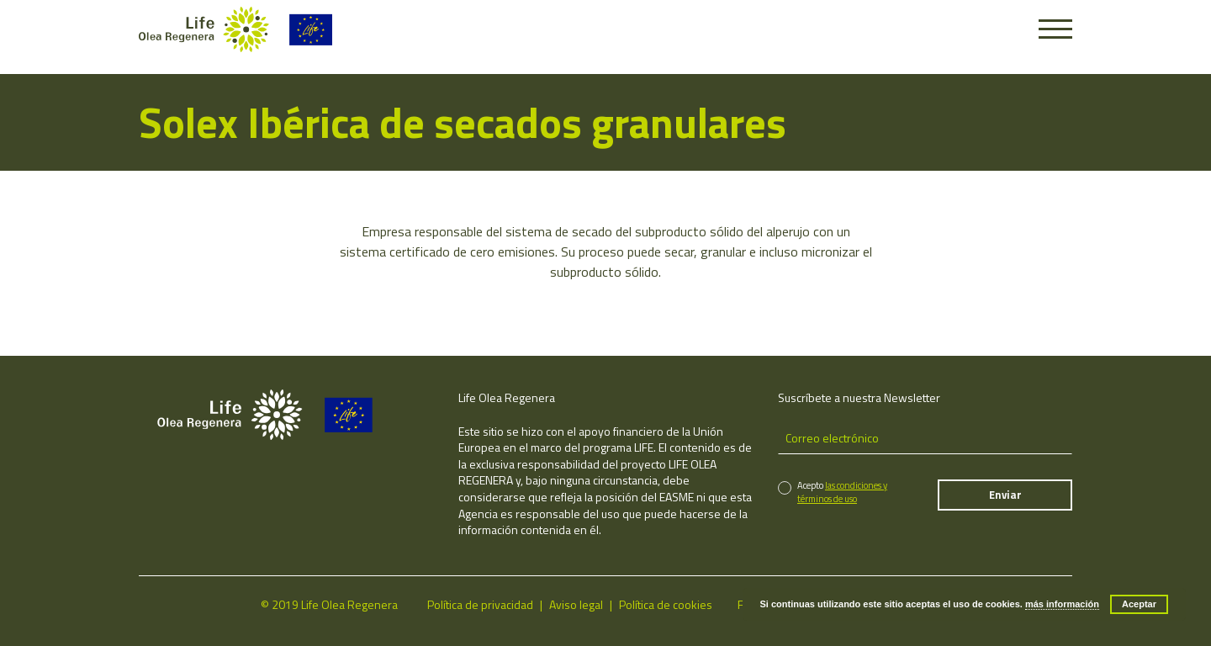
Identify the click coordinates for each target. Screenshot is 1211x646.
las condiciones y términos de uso (842, 492)
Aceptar (1139, 604)
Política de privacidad (480, 604)
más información (1062, 604)
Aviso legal (576, 604)
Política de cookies (665, 604)
